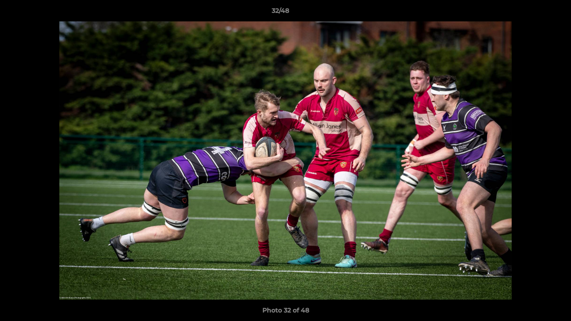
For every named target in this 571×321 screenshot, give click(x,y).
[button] (533, 13)
